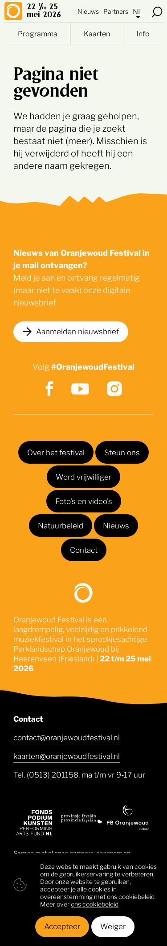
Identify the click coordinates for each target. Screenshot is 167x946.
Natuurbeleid (60, 525)
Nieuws (88, 11)
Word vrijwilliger (83, 476)
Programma (37, 33)
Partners (115, 11)
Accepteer (62, 925)
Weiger (113, 925)
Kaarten (97, 33)
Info (143, 33)
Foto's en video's (83, 500)
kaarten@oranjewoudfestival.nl (66, 755)
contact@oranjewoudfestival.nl (66, 736)
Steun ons (122, 451)
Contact (84, 549)
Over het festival (56, 451)
